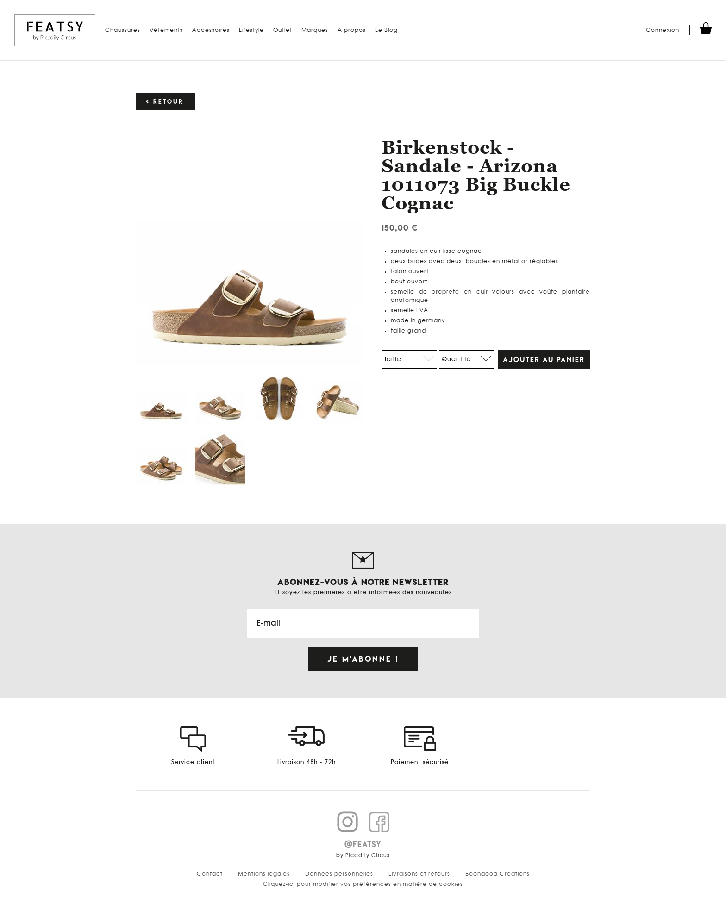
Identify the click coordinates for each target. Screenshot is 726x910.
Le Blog (386, 30)
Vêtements (166, 30)
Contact (210, 874)
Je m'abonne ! (363, 658)
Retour (168, 102)
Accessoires (211, 30)
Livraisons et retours (419, 874)
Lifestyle (251, 30)
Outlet (282, 30)
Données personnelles (339, 874)
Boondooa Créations (497, 874)
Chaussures (122, 30)
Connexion (662, 30)
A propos (352, 30)
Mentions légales (264, 874)
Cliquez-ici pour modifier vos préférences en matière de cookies (363, 884)
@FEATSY (363, 844)
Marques (314, 30)
